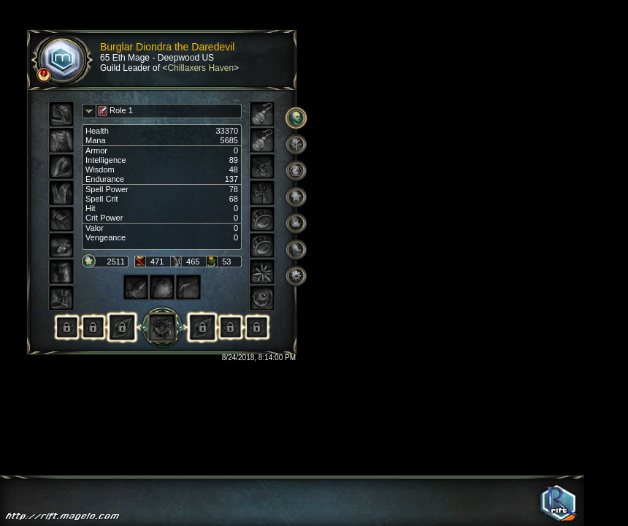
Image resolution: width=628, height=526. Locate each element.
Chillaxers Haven (200, 68)
